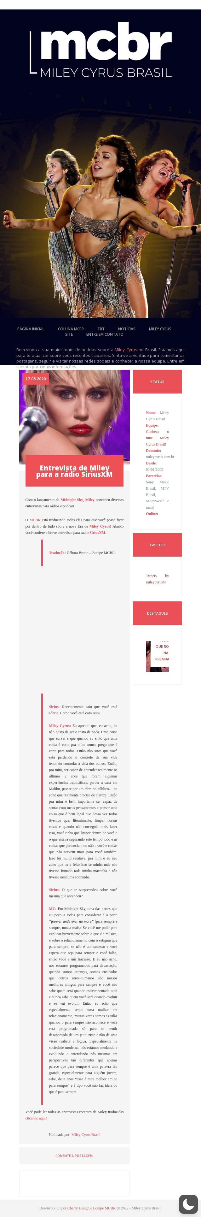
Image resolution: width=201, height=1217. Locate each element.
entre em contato (104, 334)
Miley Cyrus (126, 349)
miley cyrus (160, 329)
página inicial (30, 329)
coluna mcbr (71, 329)
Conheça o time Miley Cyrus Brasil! (157, 437)
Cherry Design (78, 1208)
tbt (101, 329)
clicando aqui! (36, 1118)
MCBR (35, 520)
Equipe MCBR (104, 1208)
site (69, 334)
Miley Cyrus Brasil (86, 1134)
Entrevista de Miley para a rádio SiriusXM (74, 471)
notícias (126, 329)
